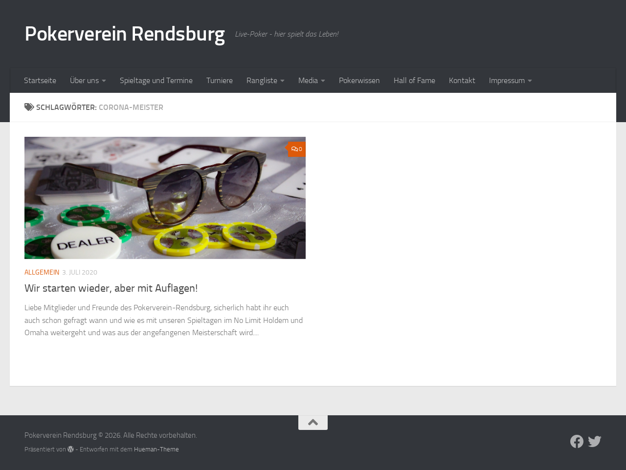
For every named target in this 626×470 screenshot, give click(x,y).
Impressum (507, 80)
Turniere (219, 80)
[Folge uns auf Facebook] (577, 442)
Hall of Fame (414, 80)
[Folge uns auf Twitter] (595, 442)
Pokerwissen (359, 80)
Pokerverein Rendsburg (124, 33)
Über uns (84, 80)
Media (308, 80)
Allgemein (41, 272)
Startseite (40, 80)
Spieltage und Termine (156, 80)
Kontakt (462, 80)
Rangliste (261, 80)
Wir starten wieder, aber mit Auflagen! (111, 288)
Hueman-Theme (156, 449)
